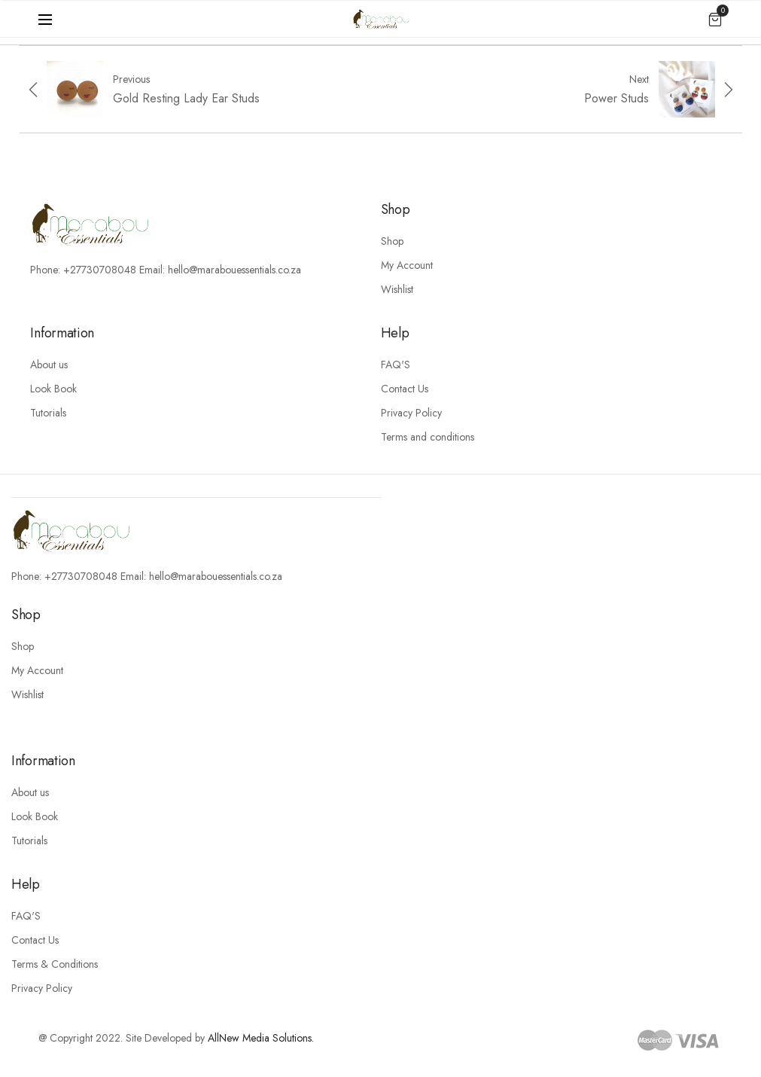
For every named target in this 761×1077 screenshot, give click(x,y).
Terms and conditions (427, 436)
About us (49, 364)
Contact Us (404, 388)
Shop (392, 241)
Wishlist (397, 289)
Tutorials (48, 412)
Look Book (53, 388)
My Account (407, 265)
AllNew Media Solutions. (261, 1037)
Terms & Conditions (54, 964)
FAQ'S (395, 364)
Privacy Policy (411, 412)
